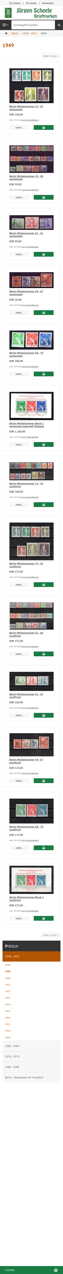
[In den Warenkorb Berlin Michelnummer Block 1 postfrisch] (44, 918)
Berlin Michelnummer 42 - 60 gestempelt (26, 177)
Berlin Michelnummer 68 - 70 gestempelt (26, 354)
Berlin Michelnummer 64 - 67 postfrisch (26, 761)
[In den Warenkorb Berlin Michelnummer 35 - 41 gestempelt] (44, 127)
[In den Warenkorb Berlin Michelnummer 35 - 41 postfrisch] (44, 584)
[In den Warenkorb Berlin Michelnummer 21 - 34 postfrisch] (44, 504)
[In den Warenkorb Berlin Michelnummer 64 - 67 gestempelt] (44, 312)
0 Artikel (9, 1270)
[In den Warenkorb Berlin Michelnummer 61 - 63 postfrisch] (44, 715)
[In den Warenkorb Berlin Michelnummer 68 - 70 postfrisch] (44, 847)
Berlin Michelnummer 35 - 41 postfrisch (26, 565)
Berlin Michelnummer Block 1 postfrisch (26, 898)
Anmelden (48, 3)
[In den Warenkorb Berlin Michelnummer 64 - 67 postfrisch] (44, 780)
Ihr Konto (31, 3)
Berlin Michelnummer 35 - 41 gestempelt (26, 108)
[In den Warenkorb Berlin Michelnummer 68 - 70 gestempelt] (44, 374)
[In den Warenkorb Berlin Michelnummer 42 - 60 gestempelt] (44, 197)
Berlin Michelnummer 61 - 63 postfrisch (26, 695)
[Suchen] (59, 25)
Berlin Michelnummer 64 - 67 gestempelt (26, 293)
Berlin (13, 946)
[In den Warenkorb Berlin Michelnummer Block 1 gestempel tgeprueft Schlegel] (44, 444)
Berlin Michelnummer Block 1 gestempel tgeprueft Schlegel (26, 425)
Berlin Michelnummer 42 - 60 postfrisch (26, 634)
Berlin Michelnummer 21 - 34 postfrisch (26, 485)
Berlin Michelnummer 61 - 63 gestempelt (26, 234)
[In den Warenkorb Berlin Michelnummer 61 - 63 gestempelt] (44, 254)
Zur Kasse (14, 3)
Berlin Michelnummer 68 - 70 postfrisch (26, 828)
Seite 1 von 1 (50, 56)
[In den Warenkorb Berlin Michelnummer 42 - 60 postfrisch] (44, 654)
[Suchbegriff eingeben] (33, 25)
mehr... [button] (19, 127)
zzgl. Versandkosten (30, 120)
